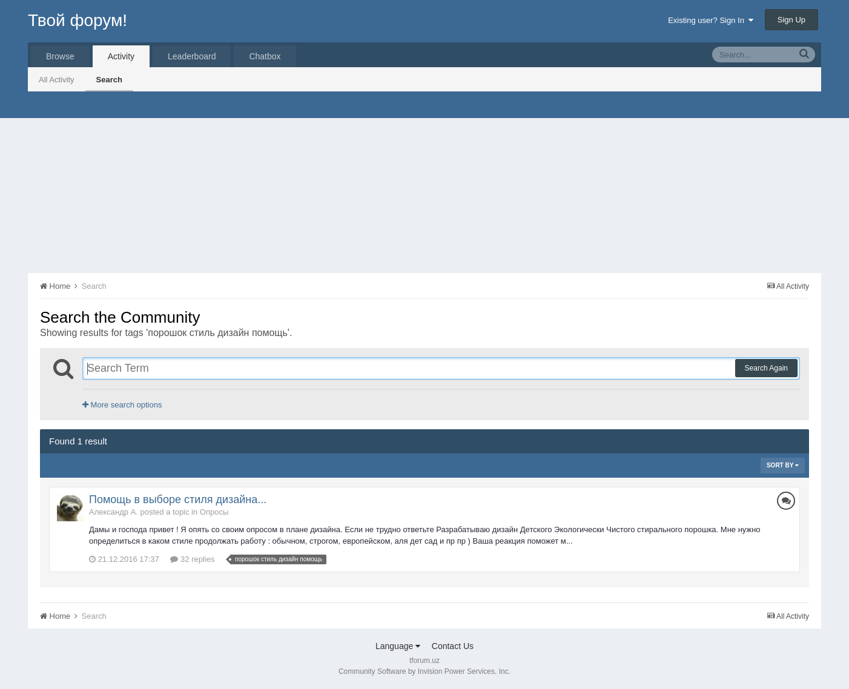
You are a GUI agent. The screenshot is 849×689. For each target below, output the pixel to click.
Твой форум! (77, 20)
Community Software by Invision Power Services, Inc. (424, 671)
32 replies (192, 559)
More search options (122, 404)
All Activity (56, 79)
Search (109, 79)
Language (397, 646)
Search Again (766, 368)
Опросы (214, 511)
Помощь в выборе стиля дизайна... (177, 499)
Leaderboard (192, 56)
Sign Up (791, 19)
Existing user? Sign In (710, 20)
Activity (121, 56)
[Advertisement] (424, 182)
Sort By (783, 465)
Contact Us (453, 646)
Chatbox (264, 56)
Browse (60, 56)
